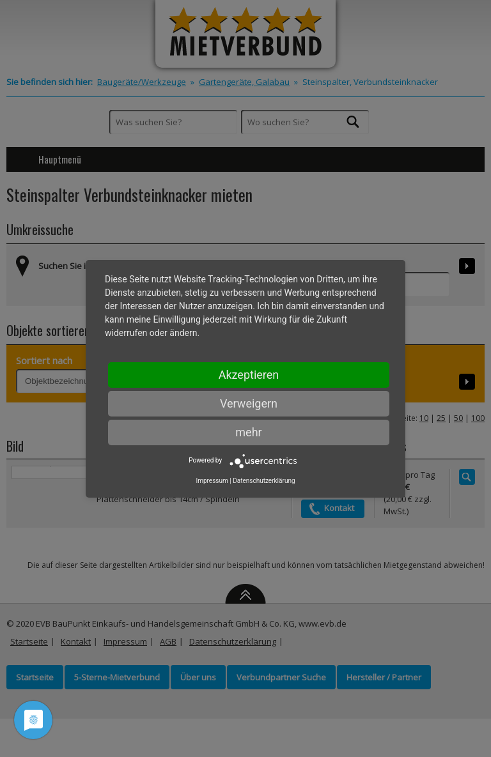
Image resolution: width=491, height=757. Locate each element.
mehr (248, 432)
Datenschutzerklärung (264, 480)
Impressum (212, 480)
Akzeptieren (249, 374)
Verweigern (248, 403)
